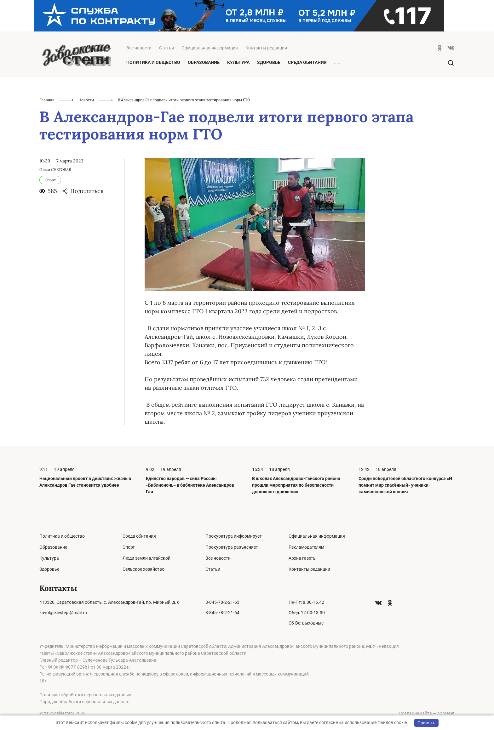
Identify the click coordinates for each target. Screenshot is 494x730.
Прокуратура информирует (233, 536)
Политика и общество (153, 62)
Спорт (129, 547)
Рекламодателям (306, 547)
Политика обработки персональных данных (85, 694)
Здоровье (268, 62)
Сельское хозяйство (143, 569)
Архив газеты (303, 558)
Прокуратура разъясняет (231, 547)
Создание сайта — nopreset (427, 713)
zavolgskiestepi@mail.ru (63, 612)
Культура (238, 62)
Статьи (166, 47)
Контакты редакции (266, 47)
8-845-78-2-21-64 (222, 612)
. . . (337, 62)
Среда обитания (307, 62)
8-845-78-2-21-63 (222, 602)
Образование (204, 62)
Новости (86, 100)
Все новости (218, 558)
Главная (47, 100)
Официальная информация (209, 47)
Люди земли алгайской (146, 558)
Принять (426, 722)
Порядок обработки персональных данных (84, 701)
